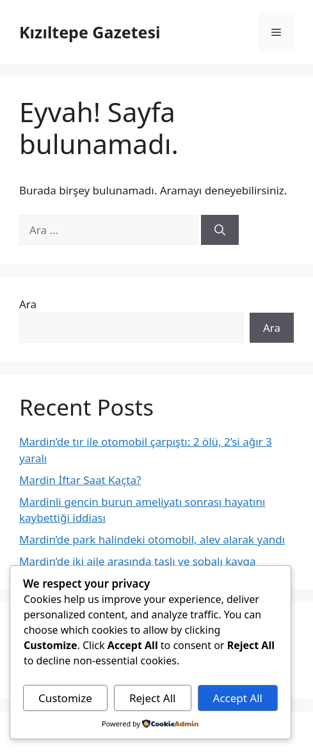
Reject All (152, 698)
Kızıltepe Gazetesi (89, 32)
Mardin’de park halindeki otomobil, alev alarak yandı (152, 539)
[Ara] (220, 230)
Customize (65, 698)
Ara (27, 304)
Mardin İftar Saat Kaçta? (80, 480)
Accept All (237, 698)
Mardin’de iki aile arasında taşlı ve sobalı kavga (137, 561)
